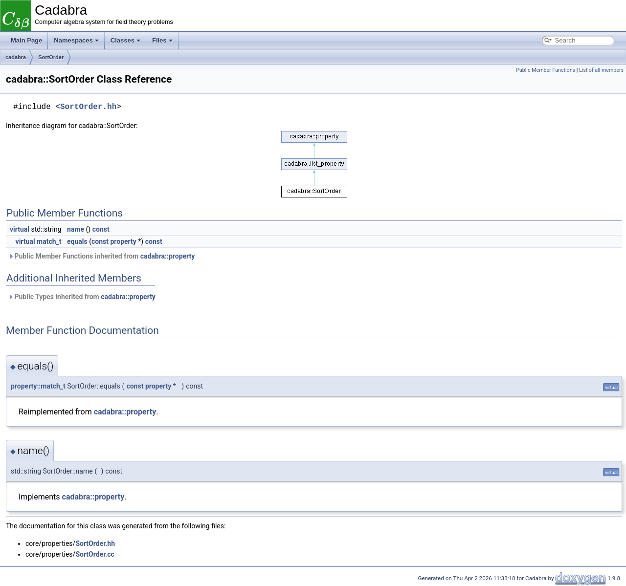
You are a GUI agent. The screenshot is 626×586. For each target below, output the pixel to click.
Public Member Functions (545, 70)
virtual (19, 229)
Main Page (26, 40)
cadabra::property (167, 256)
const (101, 229)
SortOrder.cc (94, 554)
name (75, 229)
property (123, 241)
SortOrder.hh (88, 107)
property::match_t (38, 386)
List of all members (601, 70)
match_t (49, 241)
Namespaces (76, 40)
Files (162, 40)
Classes (125, 40)
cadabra (15, 57)
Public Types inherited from (82, 297)
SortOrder (51, 57)
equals (77, 241)
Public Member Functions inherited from (101, 256)
